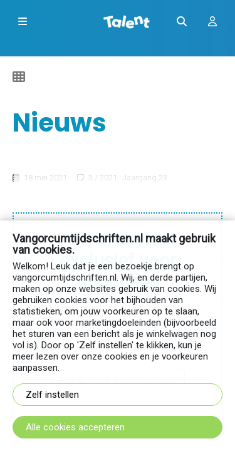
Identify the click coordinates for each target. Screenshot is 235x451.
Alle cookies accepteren (75, 427)
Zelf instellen (52, 394)
